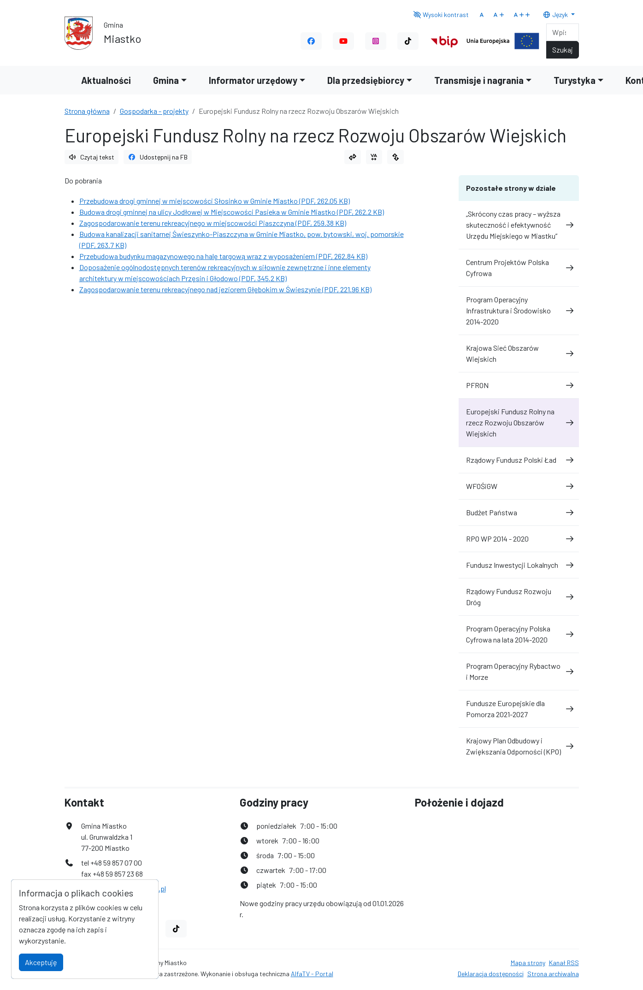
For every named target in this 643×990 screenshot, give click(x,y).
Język (556, 14)
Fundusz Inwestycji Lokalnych (519, 564)
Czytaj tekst (92, 157)
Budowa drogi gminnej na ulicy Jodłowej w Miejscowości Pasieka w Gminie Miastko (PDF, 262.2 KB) (231, 211)
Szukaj (562, 49)
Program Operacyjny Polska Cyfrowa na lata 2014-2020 (519, 634)
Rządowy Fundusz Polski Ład (519, 459)
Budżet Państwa (519, 512)
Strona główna (87, 110)
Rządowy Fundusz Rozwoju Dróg (519, 597)
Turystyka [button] (575, 80)
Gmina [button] (166, 80)
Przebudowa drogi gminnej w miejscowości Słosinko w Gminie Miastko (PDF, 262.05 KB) (214, 200)
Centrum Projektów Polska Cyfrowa (519, 267)
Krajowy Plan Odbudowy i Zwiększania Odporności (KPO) (519, 746)
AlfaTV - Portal (312, 974)
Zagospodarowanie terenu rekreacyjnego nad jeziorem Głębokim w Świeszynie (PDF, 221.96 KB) (225, 289)
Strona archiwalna (553, 974)
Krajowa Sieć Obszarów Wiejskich (519, 353)
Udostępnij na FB (158, 157)
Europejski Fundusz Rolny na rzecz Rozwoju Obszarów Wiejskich (519, 422)
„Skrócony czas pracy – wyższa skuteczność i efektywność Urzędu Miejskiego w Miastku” (519, 224)
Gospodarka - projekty (154, 110)
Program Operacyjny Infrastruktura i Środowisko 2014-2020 (519, 310)
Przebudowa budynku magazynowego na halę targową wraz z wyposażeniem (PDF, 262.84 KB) (223, 256)
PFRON (519, 385)
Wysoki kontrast (441, 14)
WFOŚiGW (519, 486)
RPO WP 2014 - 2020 (519, 538)
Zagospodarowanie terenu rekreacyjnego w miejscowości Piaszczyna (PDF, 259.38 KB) (212, 222)
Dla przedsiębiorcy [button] (365, 80)
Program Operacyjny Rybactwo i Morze (519, 671)
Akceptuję (41, 962)
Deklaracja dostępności (491, 974)
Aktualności (106, 80)
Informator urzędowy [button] (253, 80)
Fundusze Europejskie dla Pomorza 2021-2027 (519, 709)
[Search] (562, 32)
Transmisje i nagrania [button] (479, 80)
